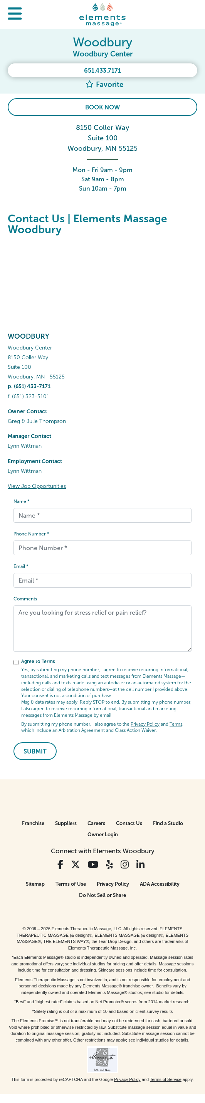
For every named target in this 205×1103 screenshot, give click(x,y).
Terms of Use (70, 884)
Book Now (102, 107)
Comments (25, 599)
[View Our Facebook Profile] (60, 864)
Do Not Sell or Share (102, 895)
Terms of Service (165, 1079)
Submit (35, 751)
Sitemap (35, 884)
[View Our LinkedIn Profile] (140, 864)
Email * (21, 566)
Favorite (104, 84)
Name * (21, 501)
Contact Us (129, 823)
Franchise (33, 823)
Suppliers (66, 823)
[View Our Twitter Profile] (75, 864)
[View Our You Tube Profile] (93, 864)
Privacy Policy (145, 724)
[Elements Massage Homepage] (102, 14)
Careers (96, 823)
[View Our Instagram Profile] (125, 864)
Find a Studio (168, 823)
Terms (176, 724)
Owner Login (102, 834)
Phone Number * (31, 534)
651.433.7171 (102, 70)
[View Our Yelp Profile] (109, 864)
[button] (15, 14)
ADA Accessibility (160, 884)
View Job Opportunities (37, 486)
